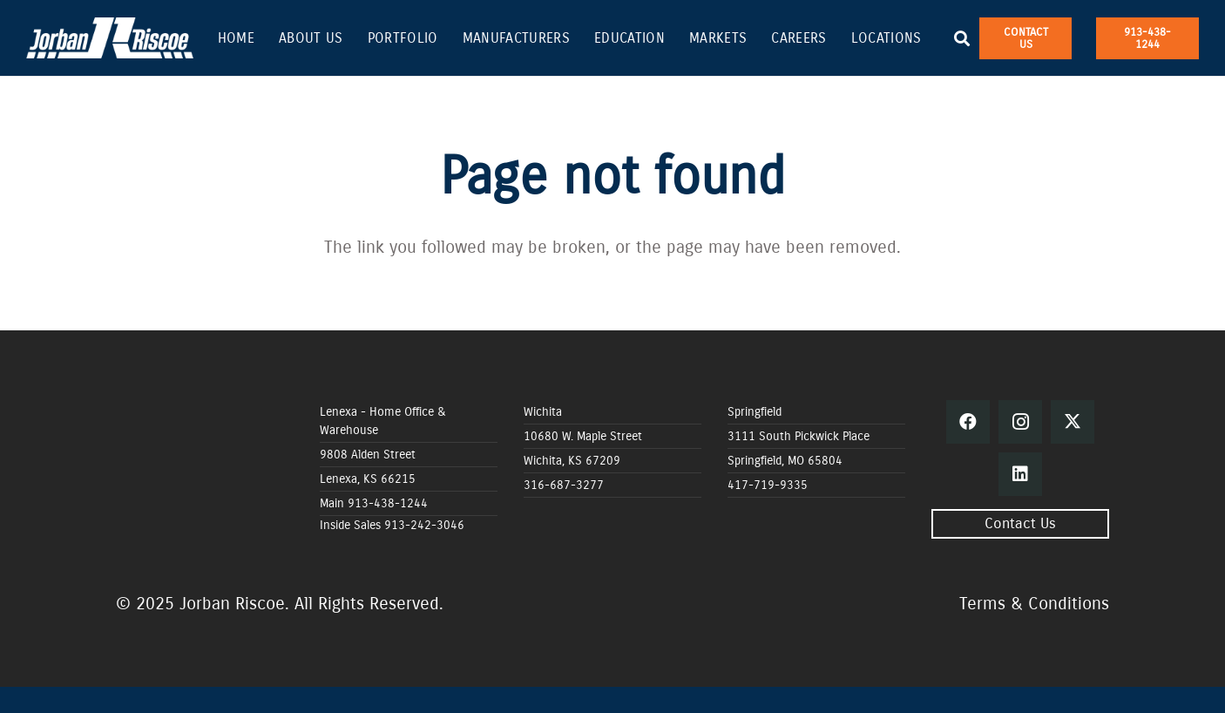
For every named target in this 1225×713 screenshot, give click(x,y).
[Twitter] (1072, 422)
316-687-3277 (564, 485)
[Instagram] (1020, 422)
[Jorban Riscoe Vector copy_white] (109, 37)
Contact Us (1020, 523)
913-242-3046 (424, 525)
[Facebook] (968, 422)
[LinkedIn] (1020, 474)
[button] (962, 38)
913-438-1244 (388, 503)
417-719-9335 (768, 485)
